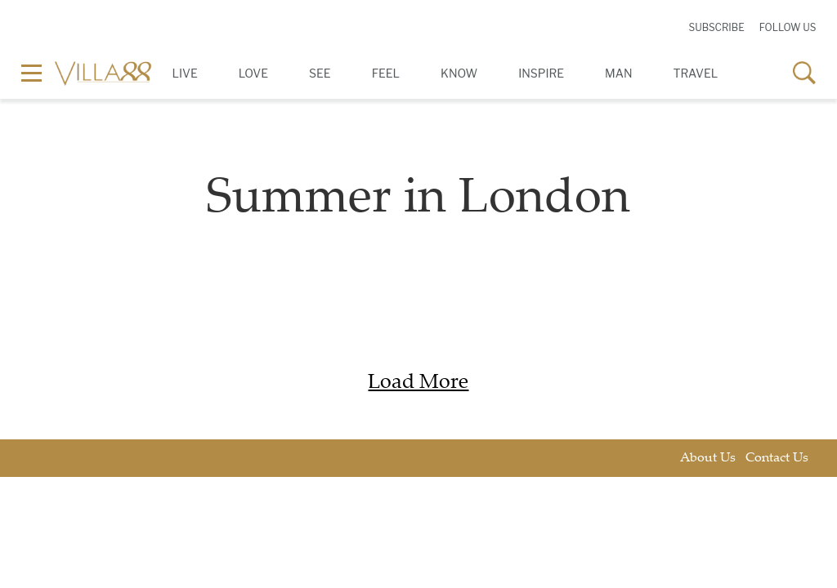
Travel (696, 73)
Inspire (541, 73)
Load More (418, 383)
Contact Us (776, 459)
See (320, 73)
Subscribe (716, 27)
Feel (386, 73)
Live (185, 73)
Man (618, 73)
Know (459, 73)
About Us (708, 459)
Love (253, 73)
